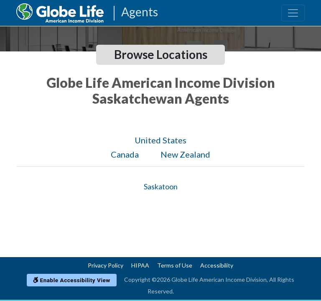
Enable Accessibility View (71, 280)
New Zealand (185, 154)
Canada (125, 154)
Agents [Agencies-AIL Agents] (139, 12)
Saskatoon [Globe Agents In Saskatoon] (161, 186)
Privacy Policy (105, 265)
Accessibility (216, 265)
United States (160, 140)
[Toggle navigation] (293, 13)
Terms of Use (174, 265)
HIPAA (140, 265)
